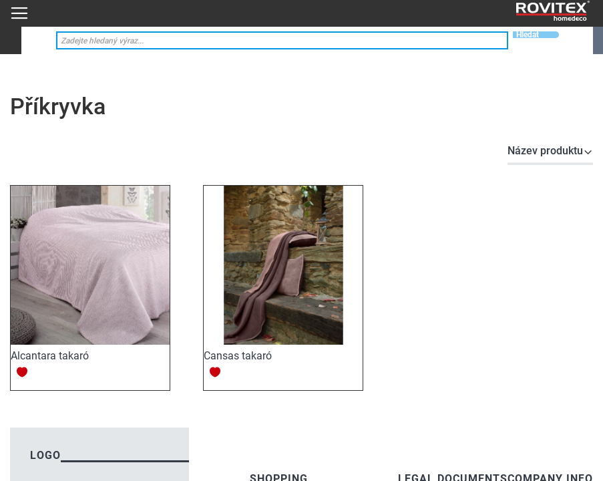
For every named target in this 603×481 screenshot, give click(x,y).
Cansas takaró (238, 355)
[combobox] (282, 40)
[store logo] (553, 11)
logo (45, 455)
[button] (22, 371)
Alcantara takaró (50, 355)
